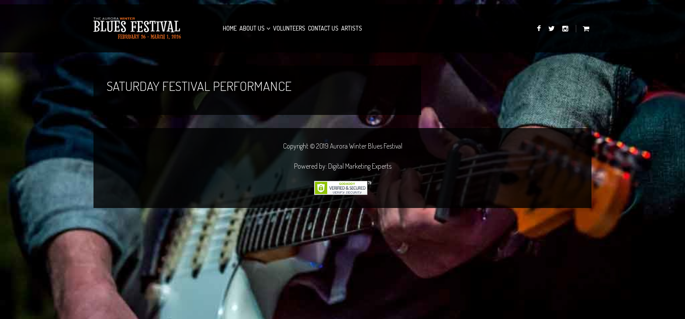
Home (230, 28)
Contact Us (323, 28)
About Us (252, 28)
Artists (351, 28)
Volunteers (289, 28)
